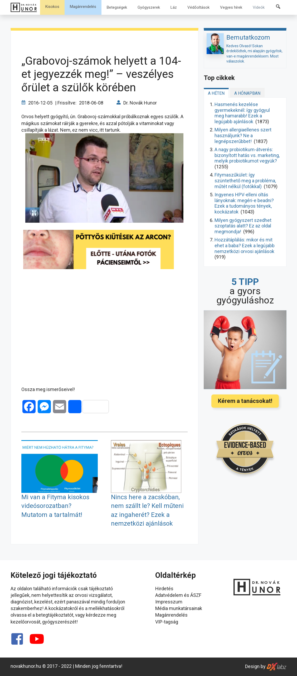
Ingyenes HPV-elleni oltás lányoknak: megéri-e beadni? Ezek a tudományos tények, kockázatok (244, 203)
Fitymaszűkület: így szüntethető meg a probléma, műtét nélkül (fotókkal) (245, 180)
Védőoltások (198, 7)
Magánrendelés (83, 6)
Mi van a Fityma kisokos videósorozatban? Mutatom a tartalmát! (55, 505)
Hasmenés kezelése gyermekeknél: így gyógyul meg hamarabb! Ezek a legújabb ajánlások (242, 113)
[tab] (216, 93)
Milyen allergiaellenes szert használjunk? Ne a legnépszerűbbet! (243, 135)
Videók (259, 7)
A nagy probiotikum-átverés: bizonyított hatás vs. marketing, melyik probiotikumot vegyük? (247, 155)
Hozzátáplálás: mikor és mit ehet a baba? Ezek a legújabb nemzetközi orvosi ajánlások (245, 245)
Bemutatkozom (248, 37)
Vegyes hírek (231, 7)
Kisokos (52, 6)
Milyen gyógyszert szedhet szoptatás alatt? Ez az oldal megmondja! (243, 225)
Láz (174, 7)
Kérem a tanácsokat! (245, 401)
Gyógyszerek (149, 7)
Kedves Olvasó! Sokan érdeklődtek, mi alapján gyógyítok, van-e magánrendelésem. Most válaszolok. (254, 54)
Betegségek (117, 7)
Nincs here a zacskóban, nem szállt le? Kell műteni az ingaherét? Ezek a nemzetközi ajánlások (147, 510)
